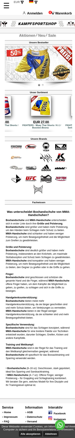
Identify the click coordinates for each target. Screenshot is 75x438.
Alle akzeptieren (30, 433)
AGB (30, 412)
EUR (17, 2)
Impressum (11, 416)
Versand (32, 421)
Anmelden (33, 13)
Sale (52, 35)
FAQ (6, 421)
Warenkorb (60, 13)
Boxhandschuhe (15, 220)
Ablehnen (51, 433)
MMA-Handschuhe (40, 220)
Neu (41, 35)
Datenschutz (34, 416)
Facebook (57, 413)
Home (7, 412)
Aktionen (27, 35)
